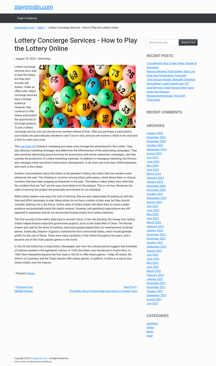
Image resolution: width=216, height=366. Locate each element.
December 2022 (156, 234)
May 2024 (152, 165)
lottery (150, 327)
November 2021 (156, 287)
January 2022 (155, 279)
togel (150, 335)
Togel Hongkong (27, 18)
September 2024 (157, 149)
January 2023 (155, 230)
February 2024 (155, 177)
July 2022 (152, 254)
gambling (152, 323)
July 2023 (152, 206)
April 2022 (153, 267)
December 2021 (156, 283)
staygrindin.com (33, 7)
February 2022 (155, 275)
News (31, 273)
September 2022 (157, 246)
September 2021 (157, 295)
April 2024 (153, 169)
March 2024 (154, 173)
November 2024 (156, 141)
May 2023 (152, 214)
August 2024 (154, 153)
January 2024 (155, 182)
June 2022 (153, 258)
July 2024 (152, 157)
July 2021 (152, 303)
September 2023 (157, 198)
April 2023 (153, 218)
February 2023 (155, 226)
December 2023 (156, 186)
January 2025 (155, 133)
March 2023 (154, 222)
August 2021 (154, 299)
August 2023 (154, 202)
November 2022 (156, 238)
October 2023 (155, 194)
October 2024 (155, 145)
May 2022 (152, 263)
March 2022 (154, 271)
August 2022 (154, 250)
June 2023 (153, 210)
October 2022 (155, 242)
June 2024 (153, 161)
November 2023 (156, 190)
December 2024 (156, 137)
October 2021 (155, 291)
